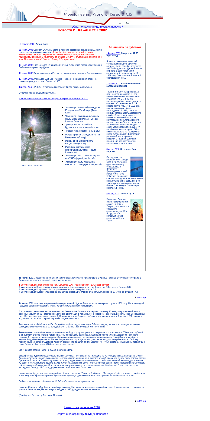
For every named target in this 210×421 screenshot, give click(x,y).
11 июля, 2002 (113, 83)
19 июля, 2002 (26, 65)
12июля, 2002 (25, 87)
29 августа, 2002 (27, 44)
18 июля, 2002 (26, 73)
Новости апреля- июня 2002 (82, 407)
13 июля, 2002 (26, 79)
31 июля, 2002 (26, 50)
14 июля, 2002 (113, 53)
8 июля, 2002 (112, 149)
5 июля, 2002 (112, 193)
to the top (140, 297)
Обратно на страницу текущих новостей (97, 26)
